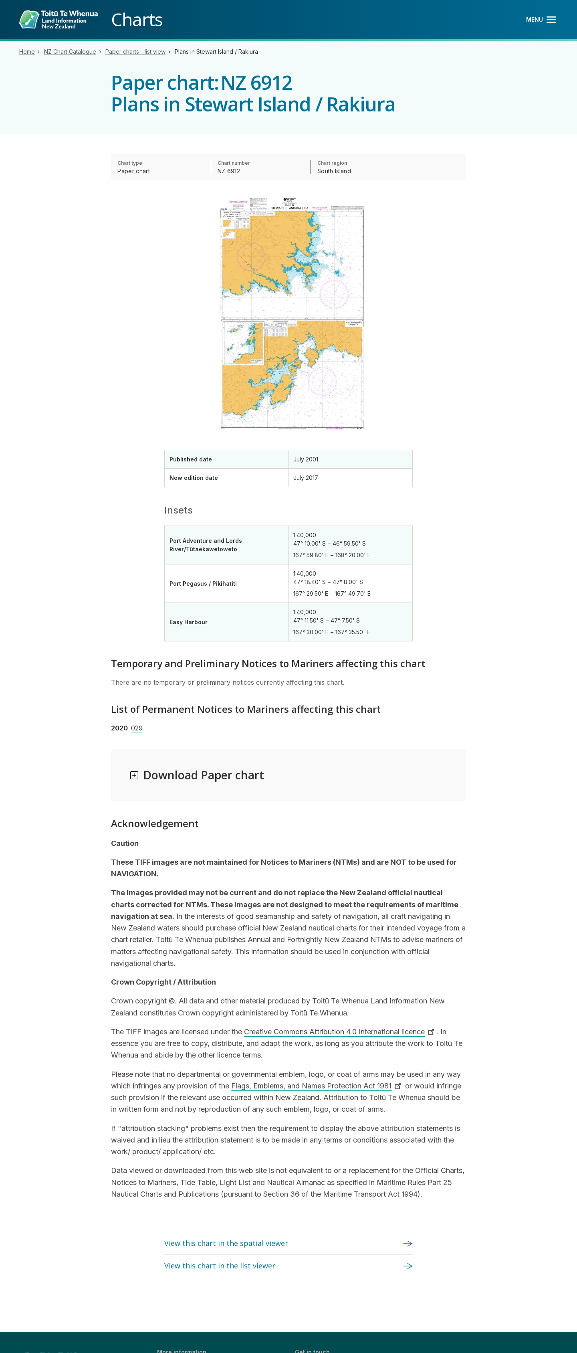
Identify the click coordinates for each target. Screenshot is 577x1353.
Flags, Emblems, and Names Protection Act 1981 (317, 1086)
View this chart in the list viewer (219, 1265)
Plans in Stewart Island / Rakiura (216, 51)
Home (27, 51)
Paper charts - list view (135, 51)
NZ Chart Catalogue (70, 51)
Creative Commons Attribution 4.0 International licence (340, 1031)
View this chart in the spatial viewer (226, 1243)
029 (137, 728)
